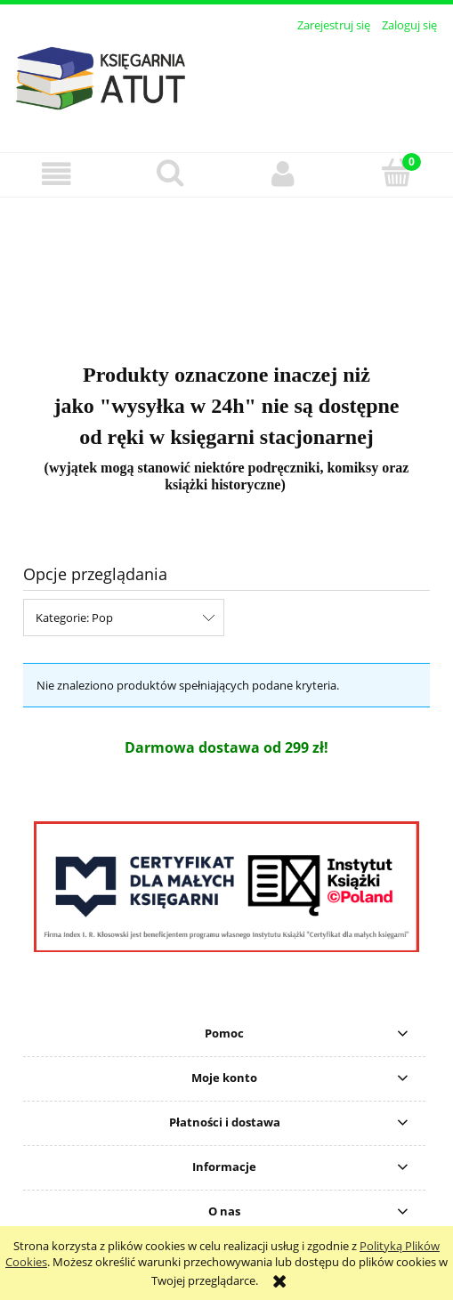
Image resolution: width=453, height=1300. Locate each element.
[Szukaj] (169, 172)
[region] (226, 268)
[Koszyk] (396, 172)
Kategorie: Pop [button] (74, 618)
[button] (56, 174)
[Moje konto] (283, 174)
